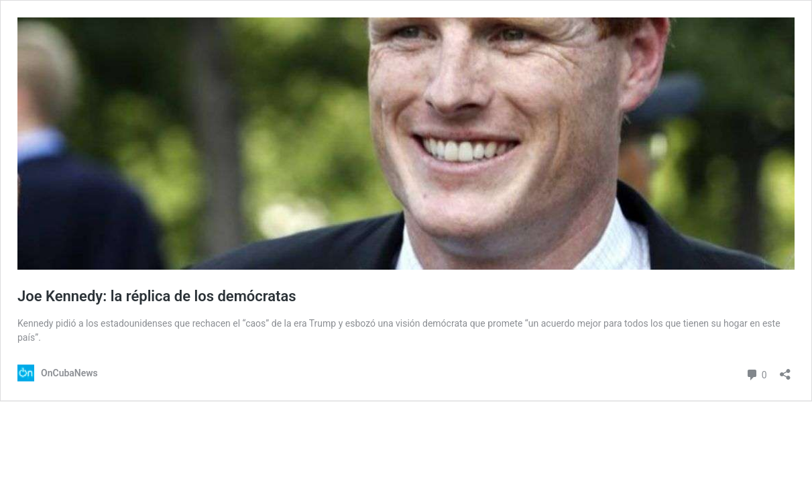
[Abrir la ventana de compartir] (785, 370)
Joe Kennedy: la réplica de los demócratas (156, 296)
